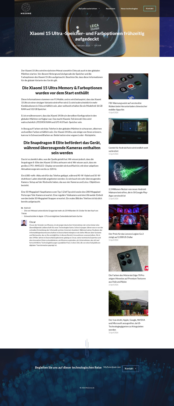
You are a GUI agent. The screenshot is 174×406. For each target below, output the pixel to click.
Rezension (110, 8)
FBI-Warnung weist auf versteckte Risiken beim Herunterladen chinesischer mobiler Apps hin (128, 106)
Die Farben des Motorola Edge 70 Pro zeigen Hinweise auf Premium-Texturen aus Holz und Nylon (127, 278)
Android (27, 208)
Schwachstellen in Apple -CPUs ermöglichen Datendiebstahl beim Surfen (53, 216)
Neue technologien (129, 8)
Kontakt (149, 8)
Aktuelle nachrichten (91, 8)
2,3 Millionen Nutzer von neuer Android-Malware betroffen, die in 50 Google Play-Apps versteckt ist (128, 192)
